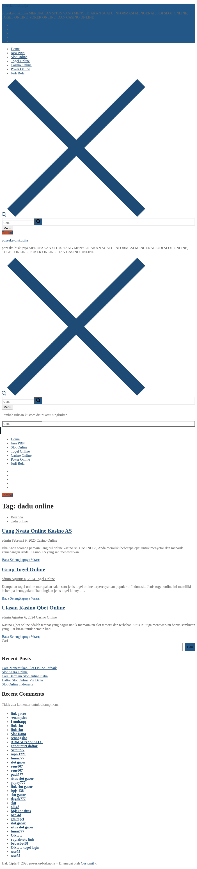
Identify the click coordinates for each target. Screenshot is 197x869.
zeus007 (17, 766)
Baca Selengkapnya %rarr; (21, 560)
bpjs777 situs (21, 811)
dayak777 (18, 799)
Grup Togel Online (23, 569)
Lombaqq (18, 722)
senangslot (19, 718)
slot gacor (18, 762)
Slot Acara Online (15, 672)
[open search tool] (73, 216)
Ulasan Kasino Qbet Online (33, 608)
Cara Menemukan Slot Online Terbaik (29, 668)
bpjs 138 (17, 791)
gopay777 (18, 782)
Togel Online (45, 579)
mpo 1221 (18, 754)
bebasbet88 (19, 843)
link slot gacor (22, 787)
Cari (5, 641)
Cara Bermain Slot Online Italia (25, 676)
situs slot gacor (22, 778)
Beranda (17, 517)
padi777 (17, 774)
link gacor (18, 713)
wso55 (15, 851)
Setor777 (17, 750)
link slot (17, 726)
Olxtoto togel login (25, 847)
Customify (88, 863)
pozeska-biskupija (15, 5)
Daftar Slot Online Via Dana (22, 680)
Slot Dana (18, 734)
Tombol (7, 232)
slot (13, 803)
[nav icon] (7, 228)
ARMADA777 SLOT (27, 742)
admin (6, 540)
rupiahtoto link (22, 839)
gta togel (17, 819)
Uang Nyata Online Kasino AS (37, 531)
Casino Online (46, 540)
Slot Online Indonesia (17, 684)
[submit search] (38, 221)
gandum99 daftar (24, 746)
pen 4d (16, 815)
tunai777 (17, 758)
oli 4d (15, 807)
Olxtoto (17, 835)
